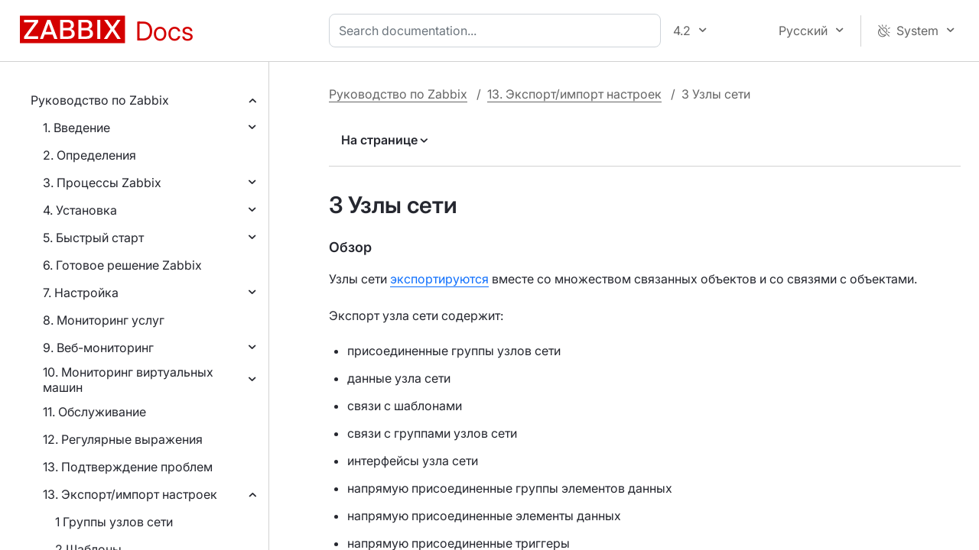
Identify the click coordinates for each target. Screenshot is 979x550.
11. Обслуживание (94, 411)
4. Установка (80, 210)
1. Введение (76, 127)
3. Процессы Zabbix (102, 182)
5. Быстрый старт (93, 237)
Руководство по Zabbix (100, 100)
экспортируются (439, 278)
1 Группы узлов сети (114, 521)
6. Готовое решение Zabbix (122, 265)
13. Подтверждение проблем (128, 466)
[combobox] (498, 30)
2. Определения (89, 155)
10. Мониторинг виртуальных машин (128, 379)
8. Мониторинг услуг (103, 320)
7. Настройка (81, 292)
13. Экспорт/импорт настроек (130, 494)
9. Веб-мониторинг (98, 347)
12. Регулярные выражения (123, 439)
